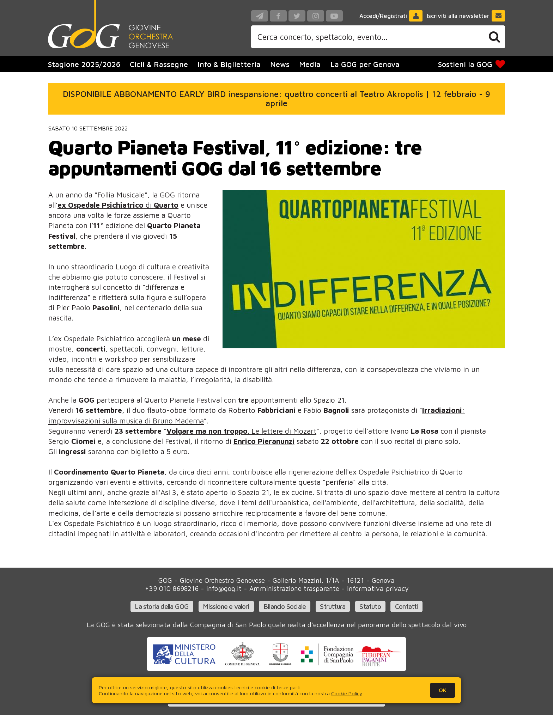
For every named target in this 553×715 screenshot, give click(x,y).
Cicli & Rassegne (159, 64)
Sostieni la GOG (471, 64)
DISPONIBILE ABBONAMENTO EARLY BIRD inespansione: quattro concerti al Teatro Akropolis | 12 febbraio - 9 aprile (276, 98)
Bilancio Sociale (284, 606)
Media (310, 64)
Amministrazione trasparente (294, 588)
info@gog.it (224, 588)
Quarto (166, 205)
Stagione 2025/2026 (84, 64)
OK (442, 690)
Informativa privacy (377, 588)
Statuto (370, 606)
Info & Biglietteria (229, 64)
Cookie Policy (346, 693)
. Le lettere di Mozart (241, 431)
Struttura (332, 606)
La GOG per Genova (365, 64)
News (280, 64)
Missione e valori (226, 606)
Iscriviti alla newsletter (466, 16)
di (105, 205)
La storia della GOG (162, 606)
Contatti (406, 606)
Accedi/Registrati (391, 16)
